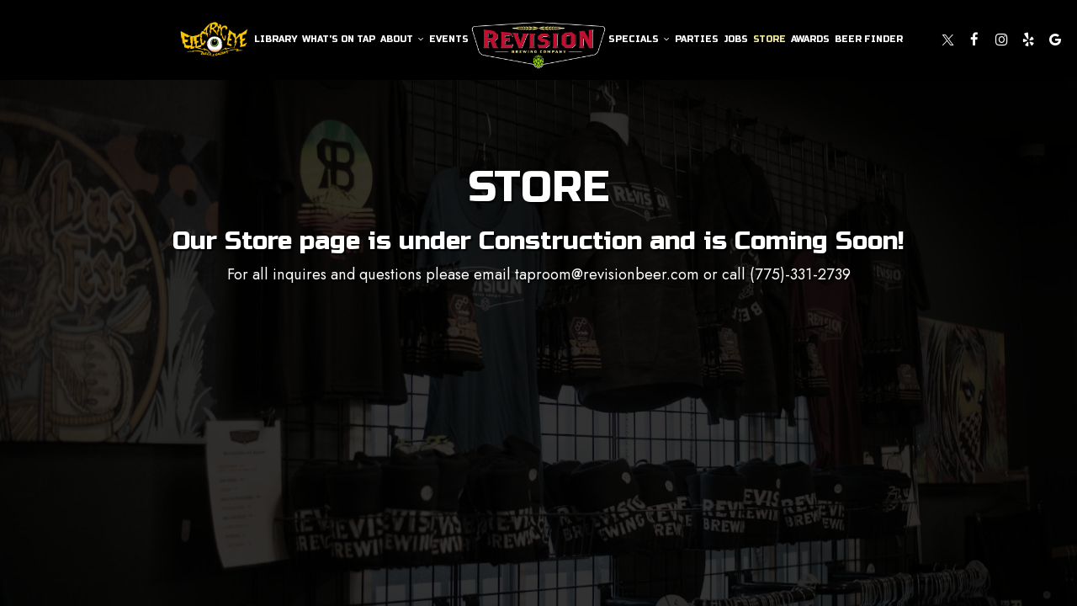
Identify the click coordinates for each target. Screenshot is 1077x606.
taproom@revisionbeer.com (607, 274)
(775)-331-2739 (800, 274)
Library (275, 39)
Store (769, 39)
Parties (697, 39)
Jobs (736, 39)
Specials (639, 39)
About (402, 39)
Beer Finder (869, 39)
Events (449, 39)
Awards (810, 39)
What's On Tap (338, 39)
